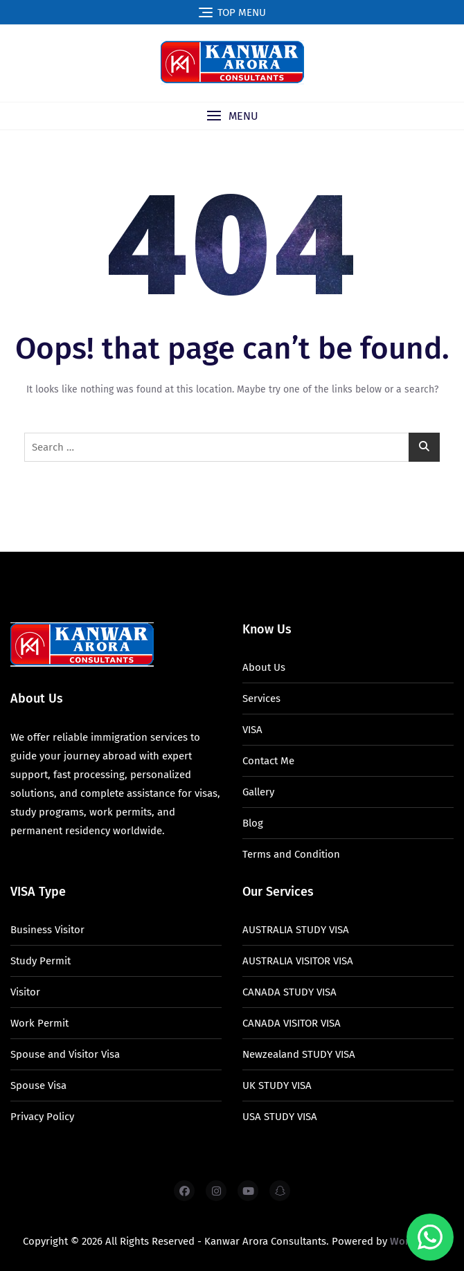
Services (261, 698)
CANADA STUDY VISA (289, 992)
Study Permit (40, 961)
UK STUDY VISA (277, 1085)
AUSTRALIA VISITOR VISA (297, 961)
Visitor (25, 992)
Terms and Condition (291, 854)
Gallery (258, 792)
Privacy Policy (42, 1116)
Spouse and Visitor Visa (65, 1054)
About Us (263, 667)
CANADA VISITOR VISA (291, 1023)
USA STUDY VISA (279, 1116)
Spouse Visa (38, 1085)
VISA (252, 729)
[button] (232, 116)
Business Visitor (47, 929)
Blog (252, 823)
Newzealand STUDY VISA (298, 1054)
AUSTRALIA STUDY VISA (295, 929)
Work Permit (39, 1023)
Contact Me (268, 761)
